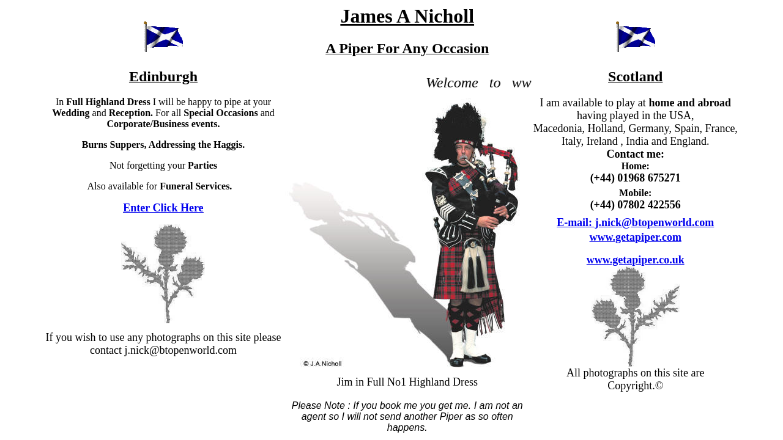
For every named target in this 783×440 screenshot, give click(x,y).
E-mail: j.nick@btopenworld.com (635, 222)
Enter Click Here (163, 208)
